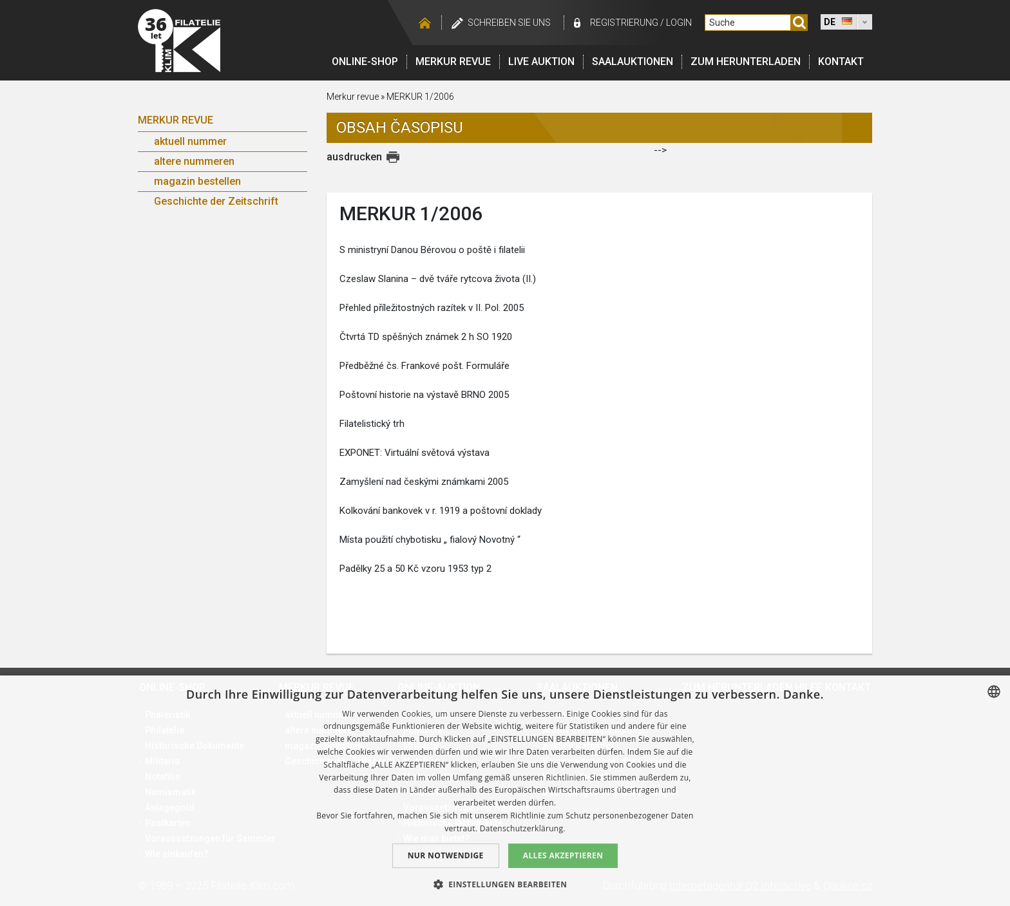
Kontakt (841, 61)
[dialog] (505, 790)
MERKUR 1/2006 (420, 96)
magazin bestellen (197, 181)
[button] (505, 884)
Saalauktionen (632, 61)
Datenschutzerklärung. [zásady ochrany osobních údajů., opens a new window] (523, 828)
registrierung (624, 22)
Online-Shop (365, 61)
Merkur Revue (175, 120)
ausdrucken (354, 157)
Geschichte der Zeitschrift (216, 201)
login (679, 22)
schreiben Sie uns (509, 22)
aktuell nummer (190, 141)
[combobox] (993, 691)
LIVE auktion (541, 61)
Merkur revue (453, 61)
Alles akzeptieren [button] (563, 855)
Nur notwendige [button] (446, 855)
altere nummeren (194, 161)
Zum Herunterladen (746, 61)
